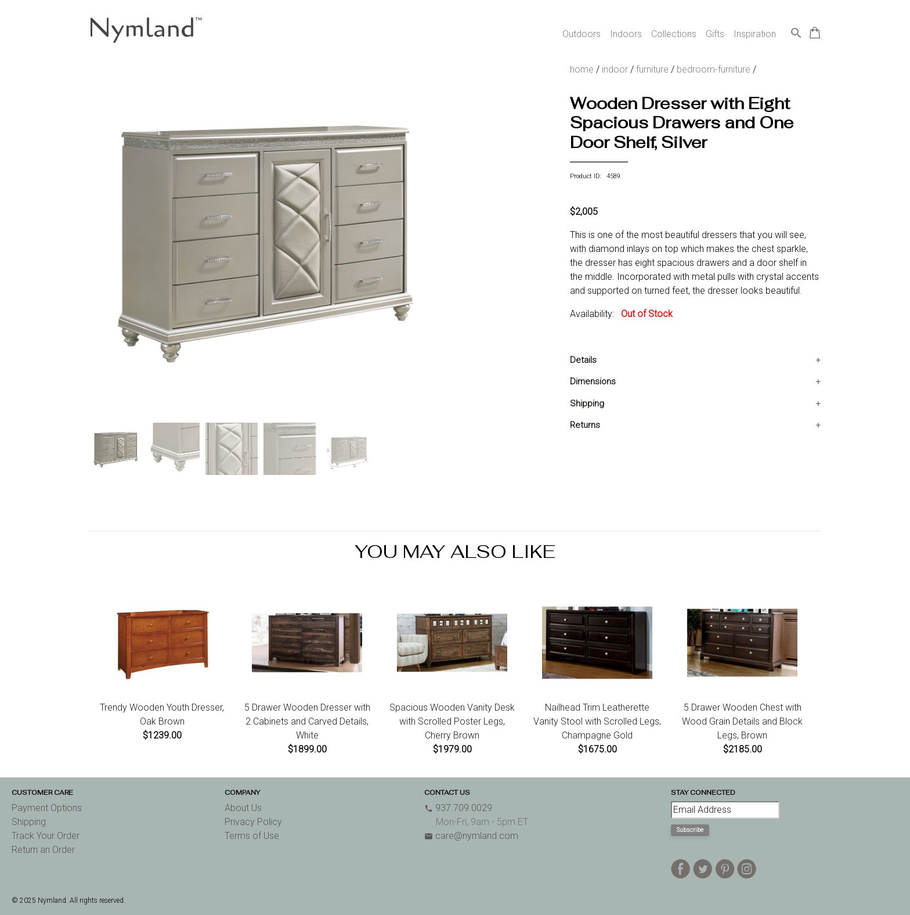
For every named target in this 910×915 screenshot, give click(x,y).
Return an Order (43, 849)
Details (583, 360)
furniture (652, 69)
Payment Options (47, 807)
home (582, 69)
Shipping (587, 403)
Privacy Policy (253, 821)
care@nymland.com (471, 835)
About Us (243, 807)
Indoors (626, 33)
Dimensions (593, 381)
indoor (615, 69)
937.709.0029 (458, 807)
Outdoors (581, 33)
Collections (673, 33)
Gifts (715, 33)
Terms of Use (252, 835)
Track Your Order (46, 835)
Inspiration (755, 33)
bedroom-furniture (713, 69)
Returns (585, 425)
